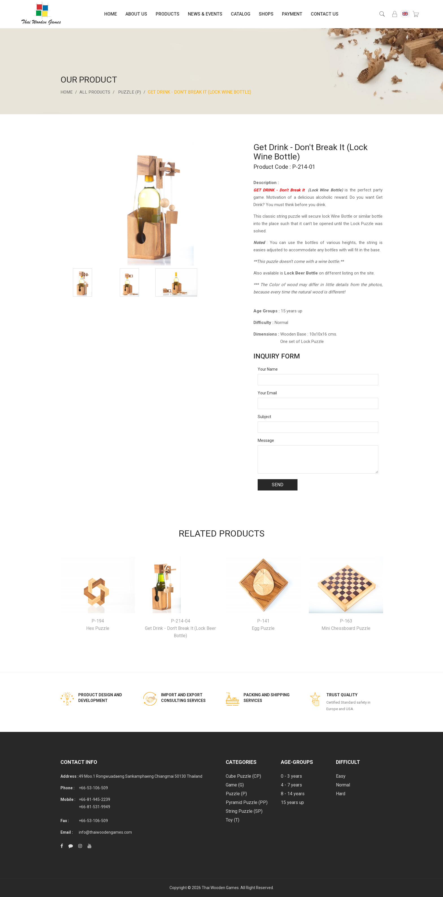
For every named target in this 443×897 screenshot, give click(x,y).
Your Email (267, 393)
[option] (82, 282)
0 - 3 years (291, 776)
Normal (343, 785)
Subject (264, 417)
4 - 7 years (291, 785)
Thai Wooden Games (220, 887)
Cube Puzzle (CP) (243, 776)
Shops (266, 14)
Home (110, 14)
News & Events (205, 14)
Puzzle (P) (132, 92)
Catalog (240, 14)
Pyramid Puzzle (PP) (247, 802)
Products (167, 14)
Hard (340, 793)
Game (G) (235, 785)
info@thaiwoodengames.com (105, 832)
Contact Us (324, 14)
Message (266, 440)
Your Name (268, 369)
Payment (292, 14)
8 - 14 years (293, 793)
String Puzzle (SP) (244, 811)
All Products (96, 92)
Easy (341, 776)
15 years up (292, 802)
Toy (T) (232, 820)
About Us (136, 14)
